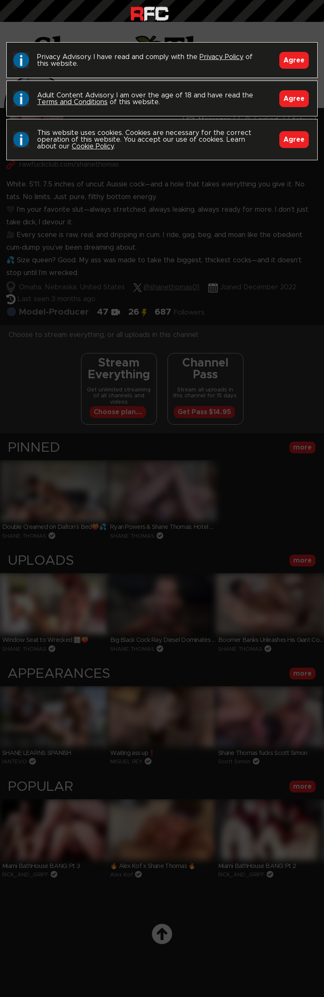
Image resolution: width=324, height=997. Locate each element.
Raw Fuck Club (149, 13)
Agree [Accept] (294, 60)
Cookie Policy (92, 146)
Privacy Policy (221, 57)
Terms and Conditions (72, 102)
